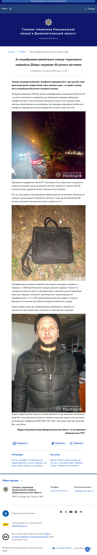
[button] (13, 480)
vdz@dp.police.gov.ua (83, 491)
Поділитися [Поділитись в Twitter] (78, 443)
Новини (22, 52)
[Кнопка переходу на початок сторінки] (87, 549)
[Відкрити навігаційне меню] (10, 8)
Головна (11, 52)
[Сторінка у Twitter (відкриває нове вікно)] (65, 511)
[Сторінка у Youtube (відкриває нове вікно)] (70, 511)
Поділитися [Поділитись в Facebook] (60, 443)
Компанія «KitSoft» (64, 548)
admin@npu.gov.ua (19, 526)
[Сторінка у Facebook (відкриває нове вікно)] (61, 511)
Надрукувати (22, 443)
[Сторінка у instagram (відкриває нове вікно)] (75, 511)
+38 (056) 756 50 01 (58, 491)
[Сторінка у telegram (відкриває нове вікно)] (80, 511)
